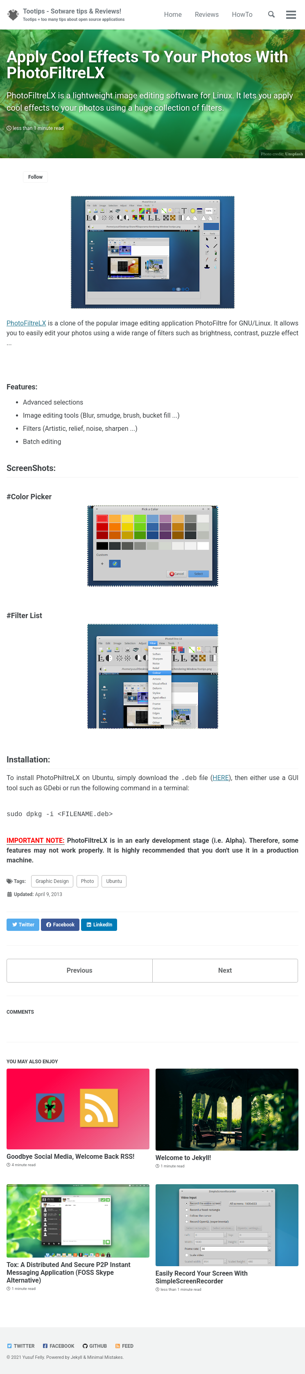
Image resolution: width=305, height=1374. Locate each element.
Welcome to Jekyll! (183, 1158)
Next (225, 970)
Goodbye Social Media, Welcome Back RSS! (70, 1156)
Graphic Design (52, 882)
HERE (220, 779)
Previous (80, 970)
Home (173, 14)
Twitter (20, 1346)
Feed (124, 1346)
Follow (35, 177)
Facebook (58, 1346)
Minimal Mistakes (105, 1357)
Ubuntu (114, 882)
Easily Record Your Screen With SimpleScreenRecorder (202, 1277)
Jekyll (76, 1357)
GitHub (94, 1346)
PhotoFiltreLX (26, 323)
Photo (87, 882)
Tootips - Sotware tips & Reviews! (73, 15)
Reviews (207, 14)
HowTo (242, 14)
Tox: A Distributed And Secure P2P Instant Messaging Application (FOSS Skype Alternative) (69, 1272)
